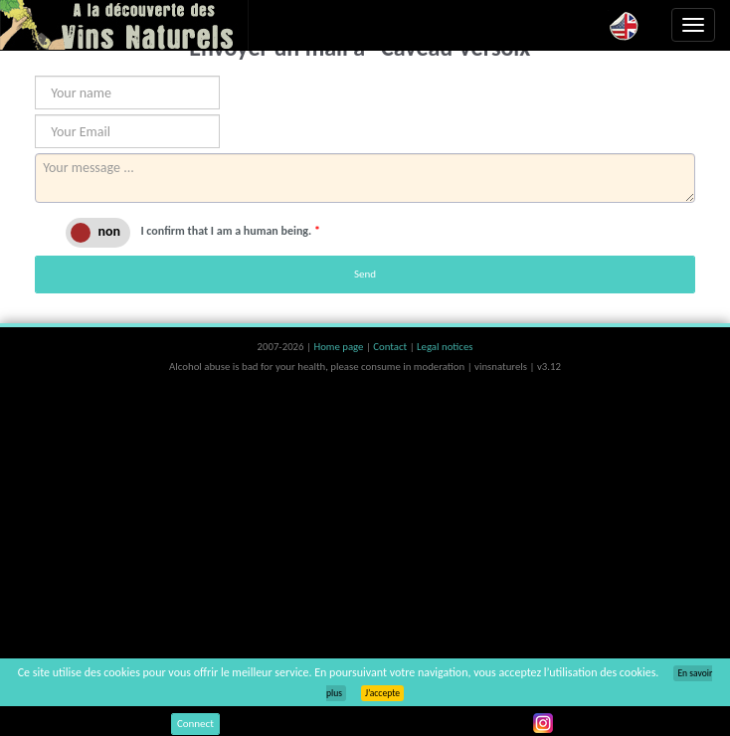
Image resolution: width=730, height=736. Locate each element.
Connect (195, 723)
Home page (339, 346)
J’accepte (382, 693)
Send (365, 274)
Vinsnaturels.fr (124, 25)
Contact (391, 346)
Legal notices (444, 346)
